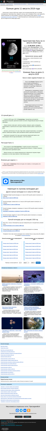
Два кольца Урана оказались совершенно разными (10, 395)
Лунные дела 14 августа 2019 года (33, 249)
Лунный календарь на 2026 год (6, 367)
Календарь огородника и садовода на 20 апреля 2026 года (11, 353)
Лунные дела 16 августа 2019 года (33, 255)
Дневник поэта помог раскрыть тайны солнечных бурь (10, 390)
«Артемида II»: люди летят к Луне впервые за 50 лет (10, 401)
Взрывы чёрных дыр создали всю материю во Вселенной (11, 396)
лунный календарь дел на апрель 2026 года (13, 225)
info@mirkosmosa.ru (11, 423)
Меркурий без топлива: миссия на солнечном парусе (10, 400)
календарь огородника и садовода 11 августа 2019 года (16, 211)
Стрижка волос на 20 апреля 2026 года (8, 351)
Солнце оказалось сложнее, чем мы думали (8, 391)
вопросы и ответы (40, 173)
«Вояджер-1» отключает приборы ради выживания (10, 386)
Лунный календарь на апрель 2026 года (8, 358)
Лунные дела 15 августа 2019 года (33, 252)
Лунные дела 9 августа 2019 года (10, 246)
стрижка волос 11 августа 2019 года (11, 204)
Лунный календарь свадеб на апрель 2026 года (9, 365)
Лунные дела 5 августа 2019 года (10, 258)
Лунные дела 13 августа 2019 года (33, 246)
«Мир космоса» (3, 420)
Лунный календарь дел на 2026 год (7, 372)
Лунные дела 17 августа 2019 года (33, 258)
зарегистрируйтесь (18, 71)
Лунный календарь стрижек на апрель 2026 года (9, 360)
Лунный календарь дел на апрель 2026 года (8, 363)
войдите (12, 72)
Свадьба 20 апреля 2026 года (6, 356)
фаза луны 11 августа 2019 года (10, 197)
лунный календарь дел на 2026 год (11, 230)
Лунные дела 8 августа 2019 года (10, 249)
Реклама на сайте (19, 425)
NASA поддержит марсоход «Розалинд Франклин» (10, 388)
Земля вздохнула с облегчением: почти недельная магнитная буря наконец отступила (16, 398)
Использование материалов (10, 425)
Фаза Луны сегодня (4, 346)
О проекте (2, 425)
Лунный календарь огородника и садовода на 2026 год (10, 370)
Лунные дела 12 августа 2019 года (33, 243)
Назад (18, 416)
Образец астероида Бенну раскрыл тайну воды (9, 393)
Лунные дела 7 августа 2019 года (10, 252)
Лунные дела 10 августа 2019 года (10, 243)
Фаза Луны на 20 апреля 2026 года (7, 350)
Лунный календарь (26, 235)
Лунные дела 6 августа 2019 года (10, 255)
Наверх (27, 416)
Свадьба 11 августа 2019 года (10, 216)
